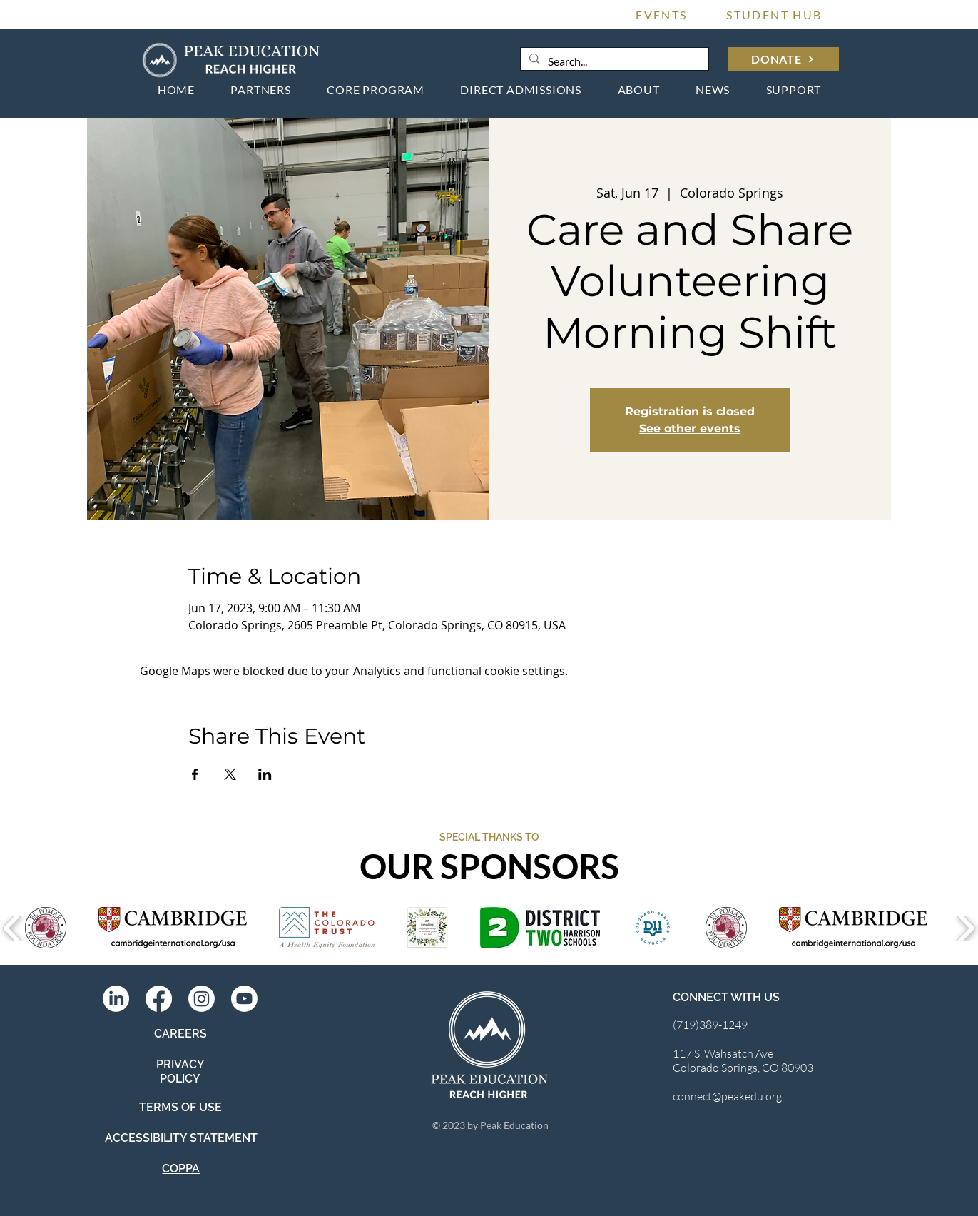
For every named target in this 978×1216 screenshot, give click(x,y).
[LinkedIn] (116, 999)
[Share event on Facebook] (195, 774)
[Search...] (613, 61)
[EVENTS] (662, 14)
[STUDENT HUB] (774, 14)
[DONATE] (783, 59)
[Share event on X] (230, 774)
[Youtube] (244, 999)
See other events (689, 428)
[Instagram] (201, 999)
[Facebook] (159, 999)
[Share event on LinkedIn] (265, 774)
